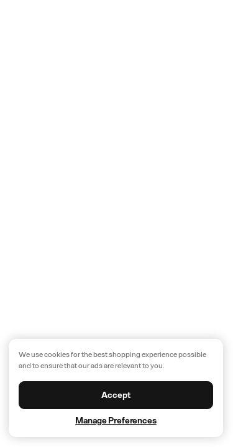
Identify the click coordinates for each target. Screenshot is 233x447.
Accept (115, 395)
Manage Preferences (115, 420)
